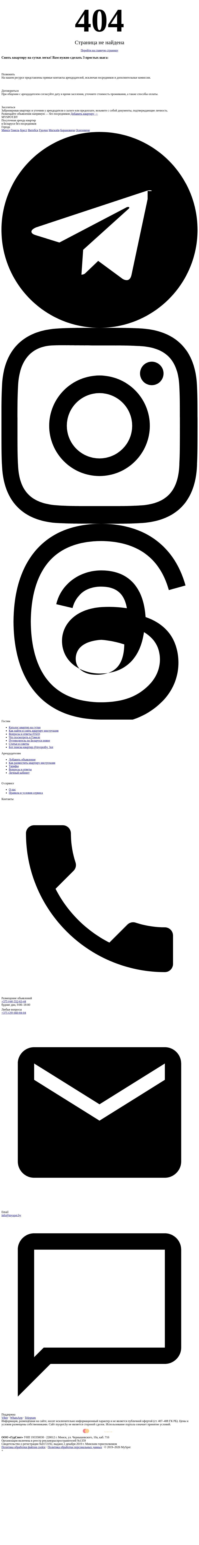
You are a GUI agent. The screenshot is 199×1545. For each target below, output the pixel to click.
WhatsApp (16, 1417)
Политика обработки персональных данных (75, 1447)
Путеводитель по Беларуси (29, 740)
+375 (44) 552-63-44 (13, 1001)
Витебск (33, 130)
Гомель (15, 130)
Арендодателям (11, 753)
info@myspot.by (11, 1215)
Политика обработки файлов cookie (23, 1447)
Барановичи (67, 130)
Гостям (5, 721)
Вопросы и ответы (20, 769)
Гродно (43, 130)
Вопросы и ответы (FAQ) (24, 733)
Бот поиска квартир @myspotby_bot (31, 747)
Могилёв (54, 130)
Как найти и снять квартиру (34, 730)
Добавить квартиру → (84, 113)
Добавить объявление (22, 759)
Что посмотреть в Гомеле (24, 737)
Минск (5, 130)
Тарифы (14, 766)
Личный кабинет (19, 772)
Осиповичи (83, 130)
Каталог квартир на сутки (25, 727)
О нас (12, 789)
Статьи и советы (19, 743)
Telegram (30, 1417)
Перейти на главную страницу (99, 50)
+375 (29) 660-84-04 (13, 1012)
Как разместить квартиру (32, 762)
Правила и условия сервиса (26, 792)
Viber (4, 1417)
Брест (23, 130)
